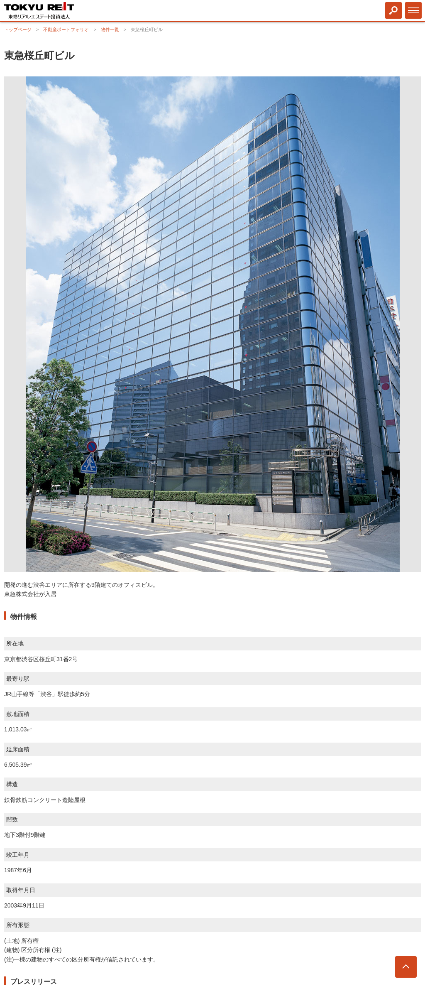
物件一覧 (110, 29)
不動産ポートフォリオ (66, 29)
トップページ (18, 29)
